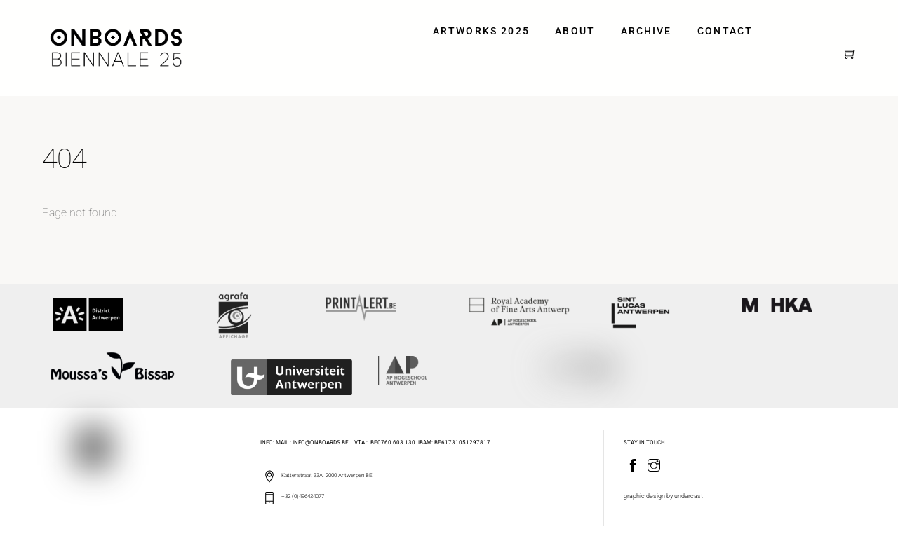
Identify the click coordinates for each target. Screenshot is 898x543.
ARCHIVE (646, 31)
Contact (725, 31)
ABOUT (575, 31)
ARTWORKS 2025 (481, 31)
